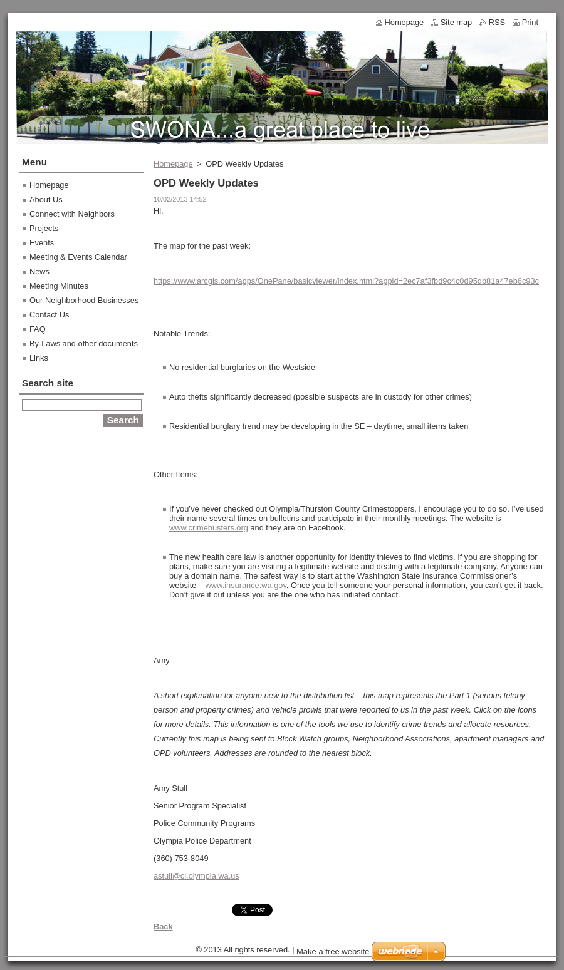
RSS (497, 22)
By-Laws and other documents (83, 343)
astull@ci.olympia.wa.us (196, 875)
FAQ (37, 329)
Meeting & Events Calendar (78, 257)
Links (38, 358)
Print (530, 22)
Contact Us (49, 314)
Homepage (173, 163)
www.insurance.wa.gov (246, 585)
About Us (46, 199)
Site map (457, 22)
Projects (43, 228)
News (39, 271)
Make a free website (332, 951)
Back (163, 926)
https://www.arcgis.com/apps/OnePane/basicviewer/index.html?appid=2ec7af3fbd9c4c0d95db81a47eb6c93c (346, 281)
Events (41, 242)
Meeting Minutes (58, 286)
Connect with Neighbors (72, 214)
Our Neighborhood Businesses (83, 300)
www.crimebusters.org (208, 527)
